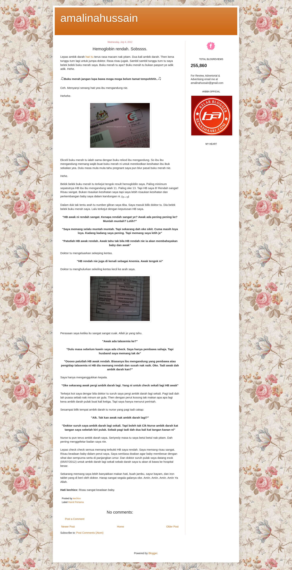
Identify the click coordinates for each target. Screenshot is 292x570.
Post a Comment (74, 518)
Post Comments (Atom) (89, 532)
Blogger (152, 553)
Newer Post (68, 526)
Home (120, 526)
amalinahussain (99, 18)
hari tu (89, 56)
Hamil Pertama (76, 502)
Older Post (172, 526)
